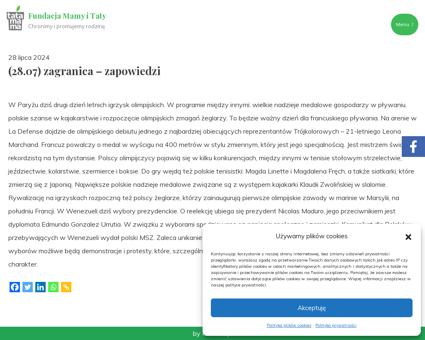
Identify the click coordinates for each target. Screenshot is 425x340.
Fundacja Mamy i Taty (67, 16)
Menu (404, 24)
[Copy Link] (66, 287)
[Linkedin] (40, 287)
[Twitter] (27, 287)
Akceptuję (312, 308)
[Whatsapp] (53, 287)
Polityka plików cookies (289, 325)
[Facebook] (14, 287)
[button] (408, 236)
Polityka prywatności (336, 325)
